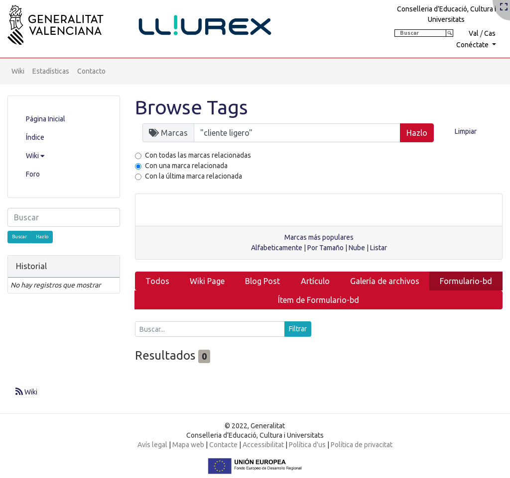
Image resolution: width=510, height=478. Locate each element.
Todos (157, 281)
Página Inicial (45, 119)
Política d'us (307, 445)
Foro (33, 174)
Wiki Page (207, 281)
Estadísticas (50, 71)
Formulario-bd (466, 281)
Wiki (17, 71)
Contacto (91, 71)
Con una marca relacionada (186, 166)
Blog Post (262, 281)
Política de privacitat (361, 445)
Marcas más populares (319, 237)
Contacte (223, 445)
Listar (378, 248)
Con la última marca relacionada (193, 176)
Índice (35, 137)
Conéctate (473, 45)
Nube (357, 248)
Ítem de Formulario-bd (318, 299)
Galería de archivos (384, 281)
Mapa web (188, 445)
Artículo (315, 281)
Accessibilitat (263, 445)
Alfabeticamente (276, 248)
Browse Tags (191, 107)
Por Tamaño (325, 248)
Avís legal (152, 445)
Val (474, 33)
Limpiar (466, 131)
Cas (490, 33)
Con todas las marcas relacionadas (198, 155)
